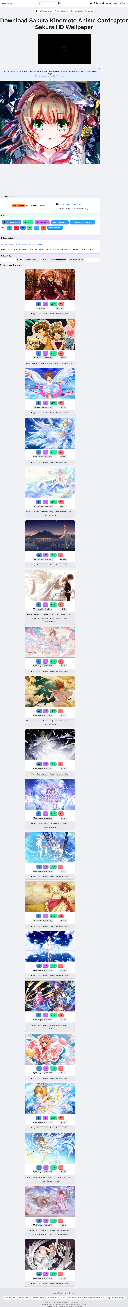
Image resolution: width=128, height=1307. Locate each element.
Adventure (49, 249)
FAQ (14, 1298)
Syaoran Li (91, 249)
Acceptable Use (51, 1298)
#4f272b (63, 259)
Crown (63, 614)
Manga (42, 249)
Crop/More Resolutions (82, 222)
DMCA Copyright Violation (93, 1298)
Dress (69, 614)
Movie (23, 249)
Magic (29, 249)
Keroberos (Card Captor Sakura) (43, 512)
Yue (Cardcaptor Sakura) (39, 1234)
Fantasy (11, 249)
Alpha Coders (7, 3)
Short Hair (44, 618)
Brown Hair (35, 618)
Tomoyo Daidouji (43, 823)
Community (107, 3)
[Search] (58, 3)
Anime (24, 244)
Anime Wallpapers (61, 11)
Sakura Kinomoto (14, 244)
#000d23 (59, 259)
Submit (97, 3)
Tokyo (62, 249)
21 (53, 403)
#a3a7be (53, 259)
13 (53, 452)
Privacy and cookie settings (114, 1298)
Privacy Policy (24, 1298)
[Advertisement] (50, 179)
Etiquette (63, 1298)
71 (53, 304)
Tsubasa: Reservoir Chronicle (76, 249)
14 (53, 502)
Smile (57, 614)
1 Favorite (42, 222)
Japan (18, 249)
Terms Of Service (38, 1298)
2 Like (28, 222)
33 (53, 353)
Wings (52, 618)
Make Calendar (60, 222)
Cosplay (56, 249)
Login (116, 3)
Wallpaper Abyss (46, 11)
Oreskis (42, 205)
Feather (58, 618)
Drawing (34, 249)
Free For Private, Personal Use (69, 204)
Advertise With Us (75, 1298)
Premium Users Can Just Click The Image (49, 76)
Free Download (12, 222)
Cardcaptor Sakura (35, 244)
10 (53, 813)
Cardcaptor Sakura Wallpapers (82, 11)
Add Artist (18, 205)
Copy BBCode (55, 228)
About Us (7, 1298)
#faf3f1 (48, 259)
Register (122, 3)
